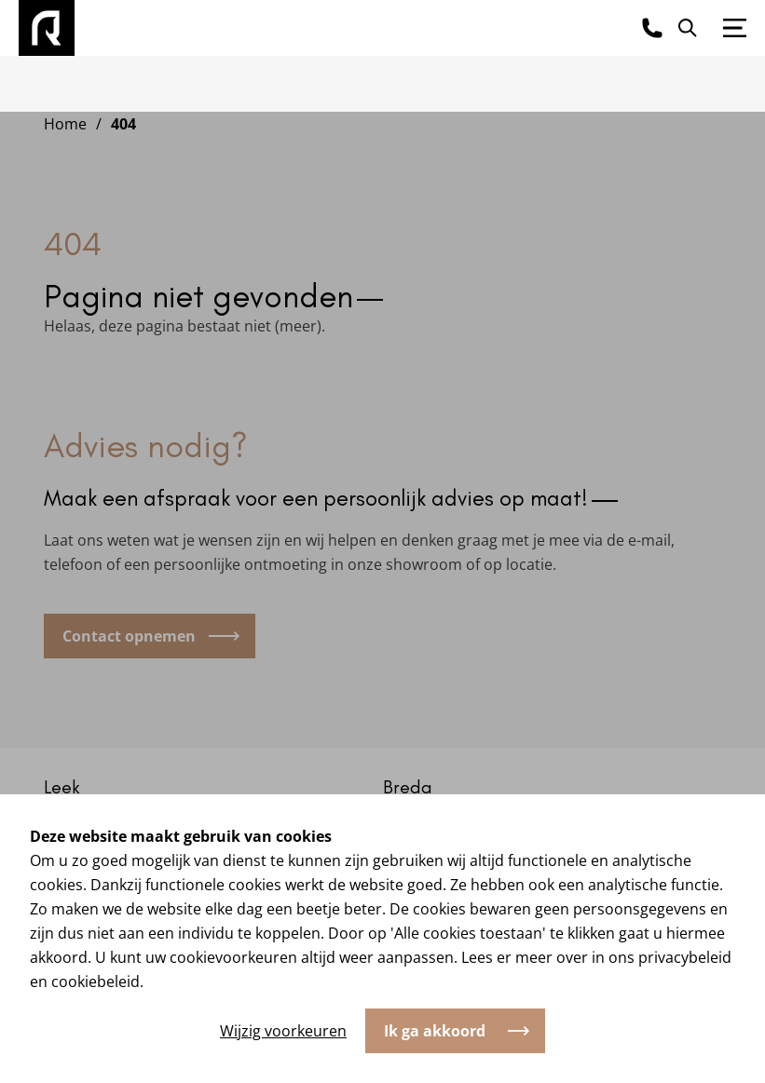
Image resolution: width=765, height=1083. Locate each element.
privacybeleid (684, 957)
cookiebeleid (95, 981)
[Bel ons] (652, 28)
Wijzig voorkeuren (283, 1031)
